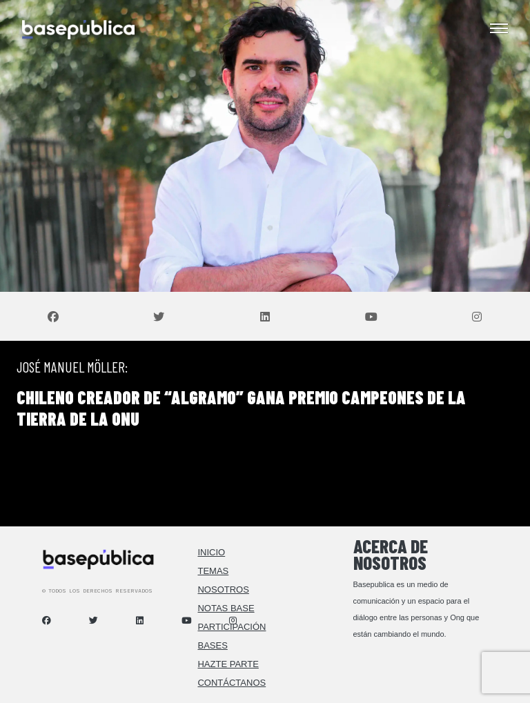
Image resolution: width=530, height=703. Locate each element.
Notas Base (225, 608)
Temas (212, 571)
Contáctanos (231, 682)
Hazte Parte (227, 664)
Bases (212, 645)
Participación (231, 627)
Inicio (211, 552)
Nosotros (222, 589)
